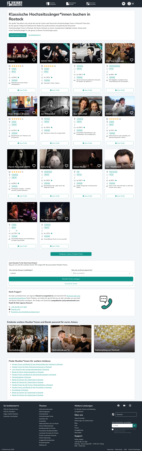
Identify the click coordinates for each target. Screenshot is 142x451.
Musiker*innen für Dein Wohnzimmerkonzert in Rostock (32, 367)
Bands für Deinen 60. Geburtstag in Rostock (27, 382)
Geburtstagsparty (44, 412)
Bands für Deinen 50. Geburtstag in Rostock (27, 380)
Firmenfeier (42, 421)
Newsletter (78, 433)
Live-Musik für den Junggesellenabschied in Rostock (30, 369)
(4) (16, 231)
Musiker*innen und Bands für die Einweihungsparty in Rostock (34, 375)
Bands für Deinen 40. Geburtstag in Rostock (27, 395)
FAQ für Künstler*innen (11, 409)
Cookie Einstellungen (134, 449)
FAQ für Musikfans (9, 412)
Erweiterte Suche (71, 284)
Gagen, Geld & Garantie (11, 414)
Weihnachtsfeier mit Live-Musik (48, 423)
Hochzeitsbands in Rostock (21, 377)
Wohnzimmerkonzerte (45, 409)
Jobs (76, 425)
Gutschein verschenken (11, 416)
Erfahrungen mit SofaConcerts (84, 421)
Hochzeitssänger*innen (46, 416)
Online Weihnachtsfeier (46, 426)
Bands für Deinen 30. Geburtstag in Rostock (27, 393)
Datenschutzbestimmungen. (122, 432)
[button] (131, 3)
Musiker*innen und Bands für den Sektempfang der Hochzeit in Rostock (37, 364)
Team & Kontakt (79, 418)
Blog (76, 423)
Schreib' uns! (15, 309)
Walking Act (43, 445)
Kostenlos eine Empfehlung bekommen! (25, 312)
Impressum (110, 449)
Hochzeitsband (43, 414)
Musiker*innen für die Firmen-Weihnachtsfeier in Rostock (32, 385)
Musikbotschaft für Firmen (47, 428)
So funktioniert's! (34, 35)
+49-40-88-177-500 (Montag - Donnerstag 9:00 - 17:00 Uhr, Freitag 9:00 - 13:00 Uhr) (89, 444)
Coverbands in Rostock (20, 390)
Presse (77, 428)
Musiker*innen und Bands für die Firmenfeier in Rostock (32, 387)
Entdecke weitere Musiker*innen (71, 254)
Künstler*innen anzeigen (71, 279)
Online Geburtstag (44, 438)
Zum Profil (23, 90)
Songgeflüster (79, 412)
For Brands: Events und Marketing (85, 409)
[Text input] (122, 425)
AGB (125, 449)
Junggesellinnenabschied (46, 440)
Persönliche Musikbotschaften (48, 431)
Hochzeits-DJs (43, 419)
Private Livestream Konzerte (47, 435)
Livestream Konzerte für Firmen (48, 433)
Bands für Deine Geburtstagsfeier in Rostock (28, 372)
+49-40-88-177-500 (19, 307)
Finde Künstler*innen (17, 35)
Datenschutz (118, 449)
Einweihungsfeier (44, 443)
